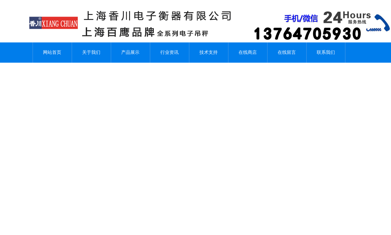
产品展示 (130, 52)
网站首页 (52, 52)
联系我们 (326, 52)
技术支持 (208, 52)
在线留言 (287, 52)
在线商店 (248, 52)
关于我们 (91, 52)
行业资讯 (169, 52)
